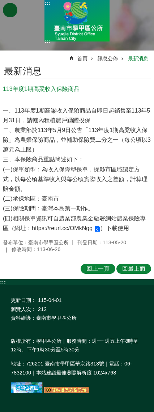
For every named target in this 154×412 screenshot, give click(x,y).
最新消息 (138, 58)
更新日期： (23, 300)
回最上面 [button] (133, 269)
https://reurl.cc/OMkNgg (62, 228)
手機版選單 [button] (10, 10)
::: (47, 3)
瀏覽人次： (23, 309)
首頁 (82, 58)
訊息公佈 (108, 58)
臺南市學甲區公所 (77, 20)
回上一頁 (98, 269)
